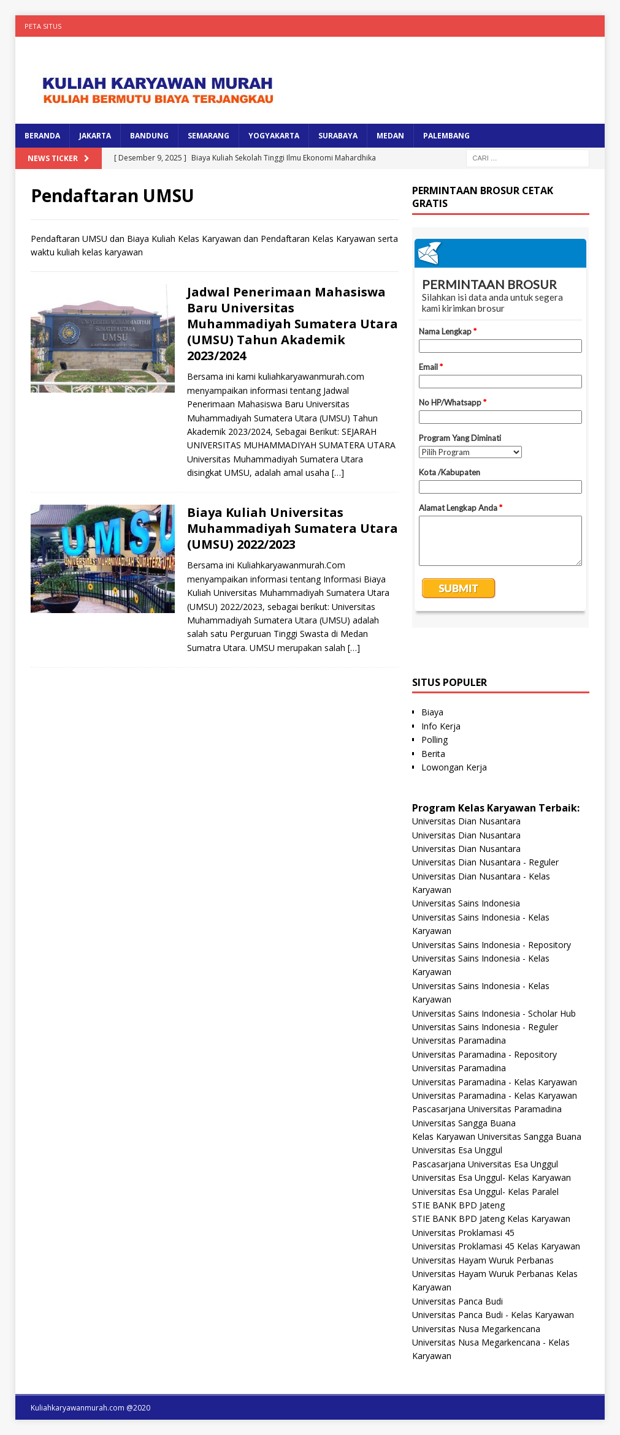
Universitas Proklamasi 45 (463, 1232)
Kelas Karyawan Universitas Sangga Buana (496, 1136)
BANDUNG (149, 135)
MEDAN (390, 135)
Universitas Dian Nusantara (466, 821)
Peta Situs (43, 26)
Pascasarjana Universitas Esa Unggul (485, 1164)
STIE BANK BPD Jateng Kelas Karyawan (491, 1218)
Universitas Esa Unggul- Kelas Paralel (485, 1191)
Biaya (432, 712)
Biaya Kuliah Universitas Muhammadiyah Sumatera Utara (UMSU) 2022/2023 (292, 528)
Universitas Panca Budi (457, 1301)
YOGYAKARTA (273, 135)
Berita (433, 753)
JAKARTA (95, 135)
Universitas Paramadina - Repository (484, 1054)
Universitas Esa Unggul (457, 1150)
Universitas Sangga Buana (464, 1123)
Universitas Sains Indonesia (466, 903)
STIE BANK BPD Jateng (458, 1205)
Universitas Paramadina (459, 1040)
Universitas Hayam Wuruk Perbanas (483, 1260)
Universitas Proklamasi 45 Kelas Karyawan (496, 1246)
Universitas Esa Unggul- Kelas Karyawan (491, 1177)
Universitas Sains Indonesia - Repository (491, 945)
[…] (338, 472)
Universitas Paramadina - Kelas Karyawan (494, 1082)
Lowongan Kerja (454, 767)
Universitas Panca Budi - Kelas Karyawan (493, 1314)
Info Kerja (441, 726)
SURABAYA (338, 135)
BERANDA (42, 135)
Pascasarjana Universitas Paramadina (487, 1109)
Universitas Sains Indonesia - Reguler (485, 1027)
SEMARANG (208, 135)
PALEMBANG (446, 135)
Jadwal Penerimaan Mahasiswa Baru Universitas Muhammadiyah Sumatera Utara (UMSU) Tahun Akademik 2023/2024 (292, 324)
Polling (434, 739)
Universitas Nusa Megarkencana (476, 1329)
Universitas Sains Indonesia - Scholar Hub (494, 1013)
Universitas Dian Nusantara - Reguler (485, 862)
